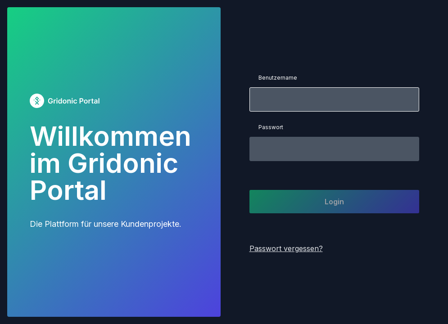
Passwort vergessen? (286, 248)
